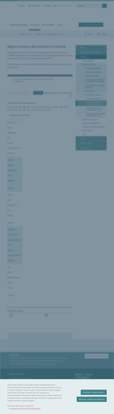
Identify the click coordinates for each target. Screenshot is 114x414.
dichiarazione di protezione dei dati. (26, 408)
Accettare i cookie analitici (94, 392)
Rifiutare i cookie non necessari (92, 399)
